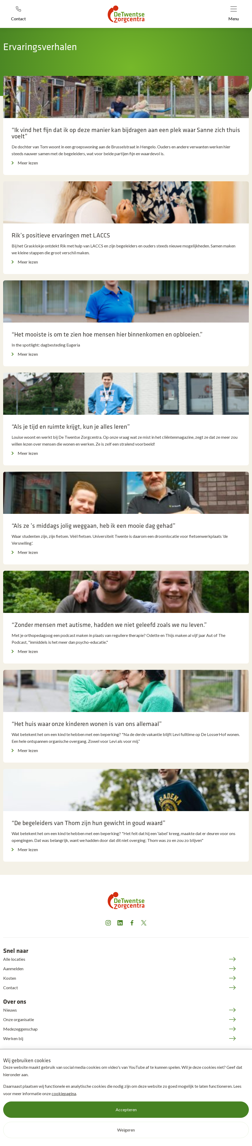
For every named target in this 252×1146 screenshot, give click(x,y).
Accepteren (126, 1109)
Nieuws (10, 1009)
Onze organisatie (18, 1019)
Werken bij (13, 1038)
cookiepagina (64, 1093)
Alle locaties (14, 959)
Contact (10, 987)
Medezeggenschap (20, 1028)
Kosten (9, 978)
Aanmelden (13, 968)
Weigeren (126, 1129)
